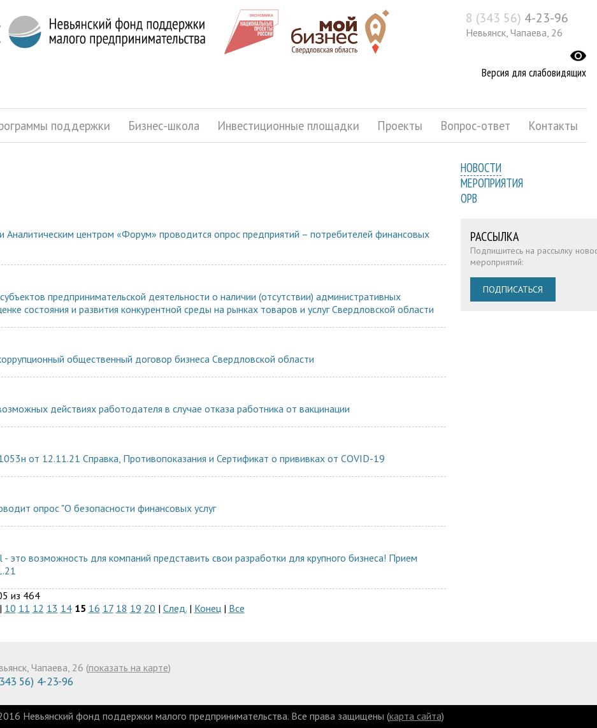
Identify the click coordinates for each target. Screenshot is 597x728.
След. (175, 608)
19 (135, 608)
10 (10, 608)
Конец (207, 608)
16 (94, 608)
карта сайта (415, 716)
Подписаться (513, 289)
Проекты (399, 125)
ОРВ (469, 198)
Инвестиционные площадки (288, 125)
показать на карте (128, 667)
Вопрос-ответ (475, 125)
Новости (481, 167)
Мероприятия (492, 183)
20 (149, 608)
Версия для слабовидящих (534, 73)
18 (121, 608)
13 (52, 608)
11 (24, 608)
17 (108, 608)
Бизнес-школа (163, 125)
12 (38, 608)
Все (237, 608)
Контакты (553, 125)
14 (66, 608)
